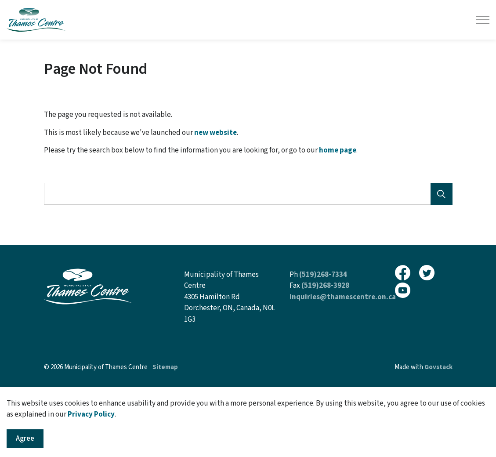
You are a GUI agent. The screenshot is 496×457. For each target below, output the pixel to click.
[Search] (442, 194)
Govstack (438, 367)
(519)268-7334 (323, 274)
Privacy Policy (91, 440)
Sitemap (165, 367)
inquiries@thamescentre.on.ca (343, 297)
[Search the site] (248, 194)
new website (215, 132)
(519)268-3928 (325, 285)
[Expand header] (483, 20)
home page (337, 150)
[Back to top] (248, 404)
